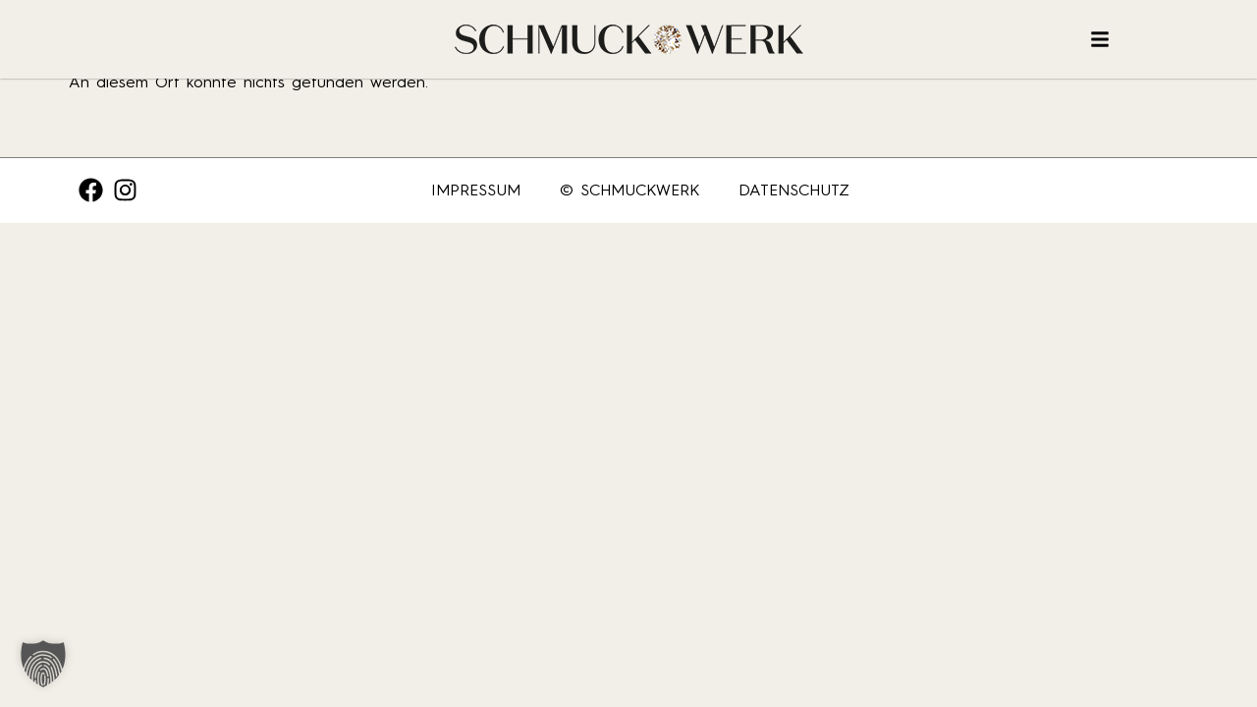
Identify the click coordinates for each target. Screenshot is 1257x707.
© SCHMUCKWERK (629, 190)
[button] (43, 664)
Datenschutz (793, 190)
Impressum (475, 190)
